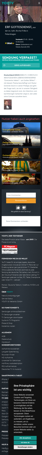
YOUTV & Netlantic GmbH (12, 301)
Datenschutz (7, 339)
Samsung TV (6, 419)
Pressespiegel (7, 438)
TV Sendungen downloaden (12, 317)
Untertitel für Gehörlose (11, 360)
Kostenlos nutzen (8, 326)
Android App (6, 382)
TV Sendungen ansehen (11, 314)
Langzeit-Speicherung (10, 351)
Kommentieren (21, 201)
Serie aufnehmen (22, 65)
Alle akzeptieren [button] (25, 438)
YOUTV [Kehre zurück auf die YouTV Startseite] (8, 3)
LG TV (4, 422)
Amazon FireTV (7, 402)
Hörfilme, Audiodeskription (12, 363)
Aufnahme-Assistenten (10, 349)
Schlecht (24, 207)
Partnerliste (6, 392)
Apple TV (5, 408)
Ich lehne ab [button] (25, 442)
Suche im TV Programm (11, 320)
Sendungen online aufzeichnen (13, 311)
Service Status (7, 298)
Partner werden (8, 395)
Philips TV (5, 425)
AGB (3, 336)
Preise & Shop (7, 323)
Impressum (6, 342)
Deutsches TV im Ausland (11, 369)
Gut (18, 207)
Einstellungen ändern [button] (25, 447)
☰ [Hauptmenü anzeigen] (39, 3)
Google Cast (6, 416)
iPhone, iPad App (8, 379)
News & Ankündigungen (11, 295)
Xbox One (5, 413)
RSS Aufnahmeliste (9, 366)
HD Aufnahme (7, 357)
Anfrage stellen (8, 451)
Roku (3, 410)
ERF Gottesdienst (18, 27)
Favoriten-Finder (8, 354)
